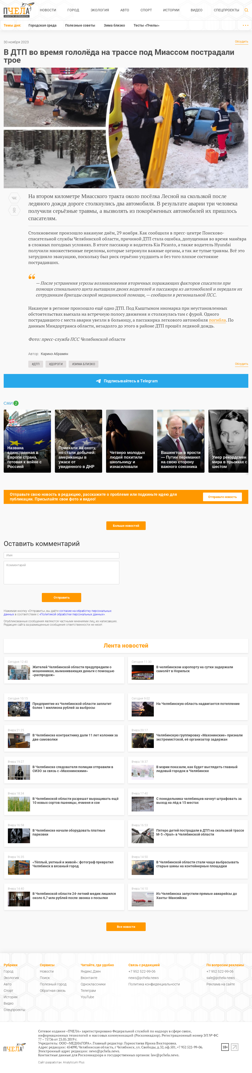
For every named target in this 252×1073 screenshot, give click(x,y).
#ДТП (36, 364)
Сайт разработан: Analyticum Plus (61, 1062)
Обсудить (241, 41)
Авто (124, 10)
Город (73, 10)
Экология (100, 10)
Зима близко (114, 25)
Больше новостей (126, 526)
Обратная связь (53, 991)
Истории (171, 10)
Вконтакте (89, 978)
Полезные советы (80, 25)
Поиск (45, 978)
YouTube (87, 997)
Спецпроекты (226, 10)
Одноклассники (93, 984)
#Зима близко (83, 364)
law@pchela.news (164, 1055)
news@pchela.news (143, 978)
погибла (217, 320)
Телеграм (88, 991)
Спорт (146, 10)
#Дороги (56, 364)
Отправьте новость (222, 497)
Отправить (62, 597)
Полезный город (53, 984)
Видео (197, 10)
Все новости (126, 927)
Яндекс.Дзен (91, 971)
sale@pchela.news (220, 978)
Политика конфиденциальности (154, 984)
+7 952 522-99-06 (142, 971)
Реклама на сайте (220, 984)
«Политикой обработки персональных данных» (72, 614)
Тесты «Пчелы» (146, 25)
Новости (48, 10)
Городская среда (43, 25)
